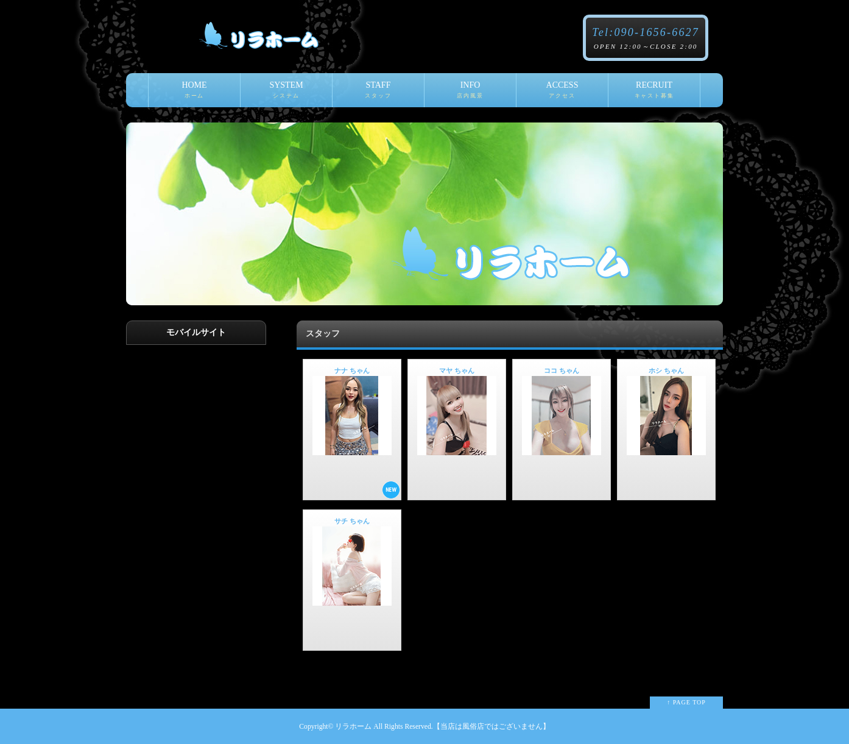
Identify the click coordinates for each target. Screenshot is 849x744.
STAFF (378, 93)
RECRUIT (654, 93)
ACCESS (562, 93)
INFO (470, 93)
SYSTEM (286, 93)
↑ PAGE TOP (686, 702)
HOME (194, 93)
